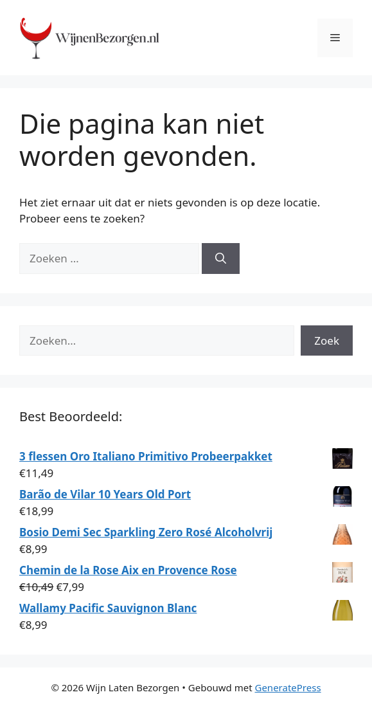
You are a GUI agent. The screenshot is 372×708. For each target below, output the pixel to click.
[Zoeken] (221, 258)
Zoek (326, 340)
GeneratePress (287, 687)
